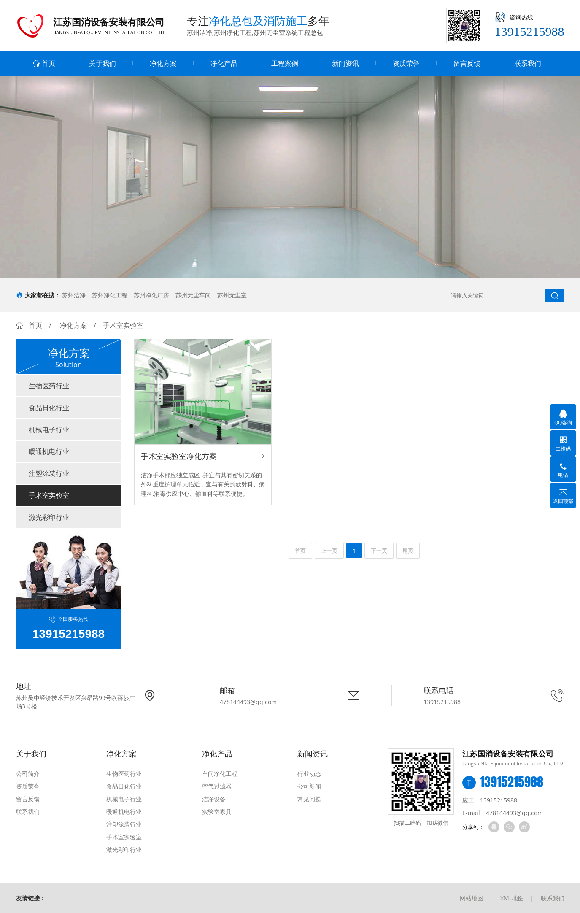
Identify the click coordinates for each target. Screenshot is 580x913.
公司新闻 (309, 786)
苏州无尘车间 (193, 295)
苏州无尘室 (232, 295)
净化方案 (163, 63)
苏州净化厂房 (151, 295)
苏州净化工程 (109, 295)
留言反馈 (466, 63)
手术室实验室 (49, 495)
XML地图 (512, 898)
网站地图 (471, 898)
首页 (44, 63)
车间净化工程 (219, 774)
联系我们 (527, 63)
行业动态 (309, 774)
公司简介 (28, 774)
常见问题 (309, 799)
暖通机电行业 (49, 451)
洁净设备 (214, 799)
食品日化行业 (49, 407)
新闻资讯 (345, 63)
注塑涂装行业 (49, 473)
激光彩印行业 (49, 517)
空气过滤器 (217, 786)
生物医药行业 (49, 385)
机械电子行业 (49, 429)
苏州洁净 (74, 295)
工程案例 (284, 63)
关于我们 (102, 63)
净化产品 (223, 63)
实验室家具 (217, 812)
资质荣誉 (406, 63)
